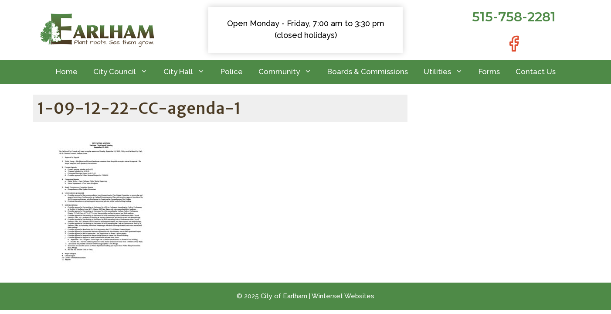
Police (232, 71)
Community (288, 72)
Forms (489, 71)
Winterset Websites (343, 296)
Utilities (447, 72)
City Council (124, 72)
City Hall (188, 72)
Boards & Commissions (367, 71)
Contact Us (536, 71)
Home (67, 71)
